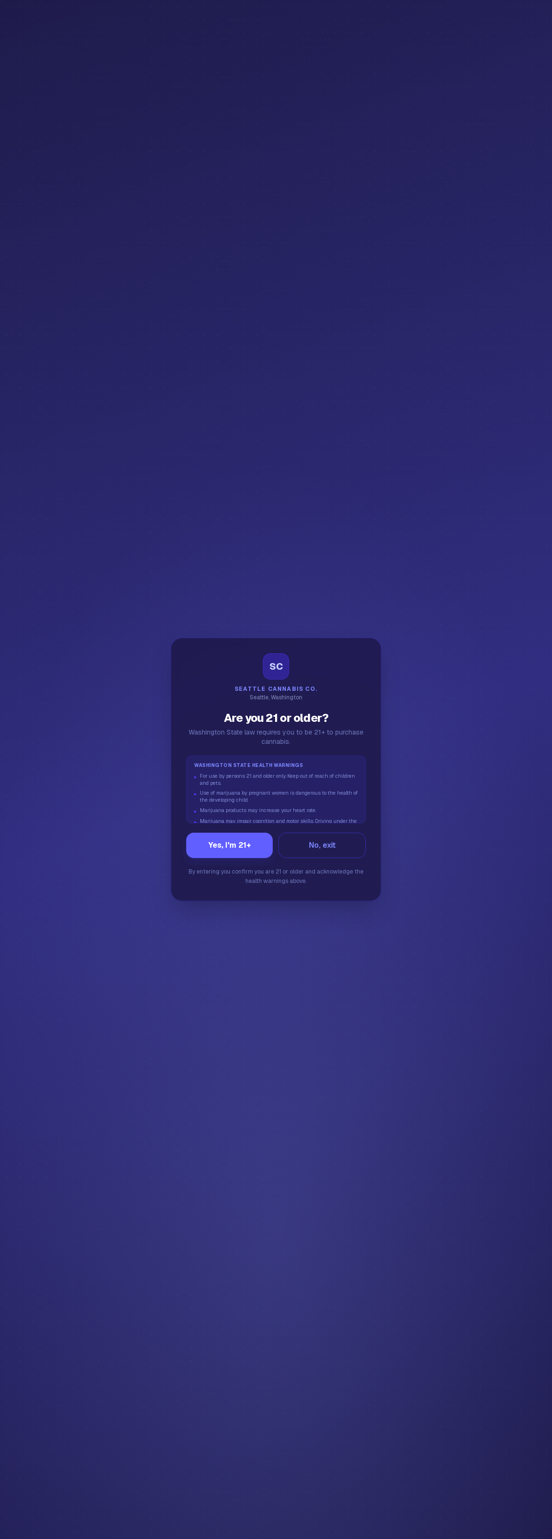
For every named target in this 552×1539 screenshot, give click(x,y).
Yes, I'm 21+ (229, 845)
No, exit (322, 845)
